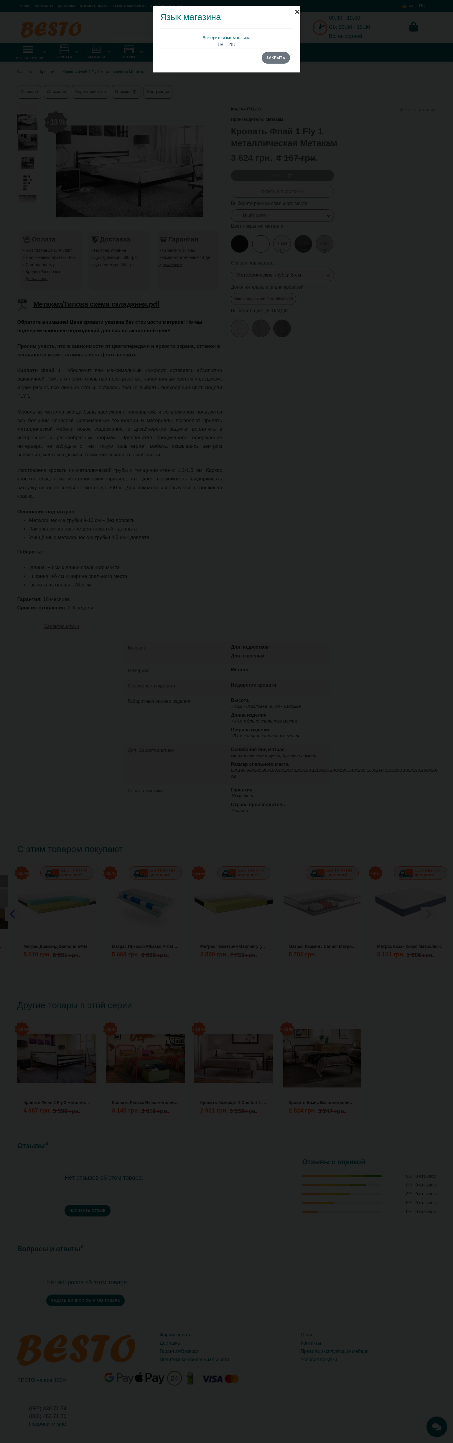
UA (220, 44)
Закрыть (275, 58)
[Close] (297, 9)
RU (232, 44)
